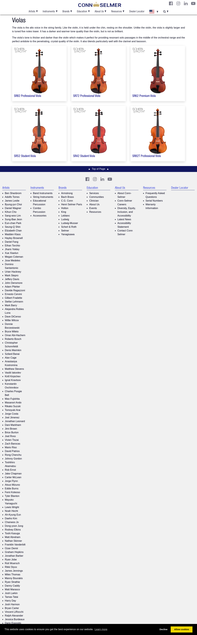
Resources (95, 212)
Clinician (94, 200)
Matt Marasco (12, 589)
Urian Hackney (13, 271)
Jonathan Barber (14, 555)
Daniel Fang (11, 241)
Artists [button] (32, 11)
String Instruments (43, 197)
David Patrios (12, 451)
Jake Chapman (13, 473)
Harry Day (10, 600)
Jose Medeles (12, 260)
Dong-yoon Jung (14, 526)
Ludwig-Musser (69, 223)
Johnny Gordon (13, 458)
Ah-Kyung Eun (13, 514)
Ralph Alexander (14, 615)
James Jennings (14, 570)
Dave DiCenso (13, 316)
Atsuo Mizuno (12, 484)
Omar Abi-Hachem (15, 335)
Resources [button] (116, 11)
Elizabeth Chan (13, 230)
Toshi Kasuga (12, 533)
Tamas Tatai (11, 597)
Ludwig (65, 219)
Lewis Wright (12, 507)
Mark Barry (11, 305)
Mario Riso (11, 447)
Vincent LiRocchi (14, 612)
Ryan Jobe (11, 559)
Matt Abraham (12, 537)
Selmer (65, 230)
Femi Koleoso (12, 492)
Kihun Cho (11, 212)
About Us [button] (99, 11)
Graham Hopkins (14, 552)
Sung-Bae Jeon (13, 219)
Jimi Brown (11, 428)
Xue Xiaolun (11, 253)
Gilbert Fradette (13, 298)
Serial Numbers (154, 200)
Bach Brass (67, 197)
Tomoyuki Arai (12, 410)
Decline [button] (163, 629)
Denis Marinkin (13, 350)
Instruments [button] (49, 11)
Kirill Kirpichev (12, 376)
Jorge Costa (11, 413)
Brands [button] (65, 11)
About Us (94, 204)
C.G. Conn (67, 200)
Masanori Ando (13, 402)
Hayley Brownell (14, 238)
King (63, 212)
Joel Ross (10, 436)
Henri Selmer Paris (71, 204)
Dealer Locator (136, 11)
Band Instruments (42, 193)
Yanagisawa (67, 234)
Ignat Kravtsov (13, 380)
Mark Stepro (11, 275)
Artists (5, 188)
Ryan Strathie (12, 582)
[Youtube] (193, 3)
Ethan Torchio (12, 245)
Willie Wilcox (12, 320)
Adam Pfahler (12, 286)
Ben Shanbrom (13, 193)
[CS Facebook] (171, 3)
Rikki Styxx (11, 567)
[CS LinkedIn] (186, 3)
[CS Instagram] (178, 3)
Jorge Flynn (11, 481)
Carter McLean (13, 477)
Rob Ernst (10, 470)
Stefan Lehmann (14, 301)
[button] (154, 11)
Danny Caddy (12, 585)
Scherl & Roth (68, 227)
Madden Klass (13, 234)
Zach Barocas (12, 443)
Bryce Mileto (12, 331)
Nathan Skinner (13, 541)
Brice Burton (12, 432)
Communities (96, 197)
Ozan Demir (11, 548)
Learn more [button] (101, 629)
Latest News (124, 219)
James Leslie (12, 200)
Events (93, 208)
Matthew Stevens (14, 369)
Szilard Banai (12, 354)
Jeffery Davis (12, 279)
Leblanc (65, 215)
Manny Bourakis (14, 578)
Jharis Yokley (12, 249)
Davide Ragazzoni (15, 290)
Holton (64, 208)
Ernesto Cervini (13, 294)
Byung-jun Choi (13, 204)
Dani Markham (13, 425)
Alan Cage (11, 357)
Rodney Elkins (13, 529)
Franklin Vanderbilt (15, 544)
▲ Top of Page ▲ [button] (98, 169)
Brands (62, 188)
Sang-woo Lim (13, 215)
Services (94, 193)
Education (92, 188)
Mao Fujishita (12, 398)
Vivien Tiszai (12, 440)
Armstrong (67, 193)
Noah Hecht (11, 511)
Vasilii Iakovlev (13, 372)
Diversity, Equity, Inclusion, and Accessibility (126, 212)
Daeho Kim (11, 518)
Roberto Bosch (13, 339)
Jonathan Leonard (15, 421)
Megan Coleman (14, 256)
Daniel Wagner (13, 208)
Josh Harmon (12, 604)
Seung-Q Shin (13, 227)
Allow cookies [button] (181, 629)
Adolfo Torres (12, 197)
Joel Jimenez (12, 417)
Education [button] (82, 11)
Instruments (37, 188)
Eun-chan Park (13, 223)
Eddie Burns (11, 488)
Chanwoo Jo (12, 522)
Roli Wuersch (12, 563)
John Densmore (13, 283)
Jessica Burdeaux (14, 619)
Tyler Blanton (12, 496)
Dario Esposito (13, 623)
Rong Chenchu (13, 455)
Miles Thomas (12, 574)
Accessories (39, 215)
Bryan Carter (12, 608)
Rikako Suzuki (13, 406)
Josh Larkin (11, 593)
